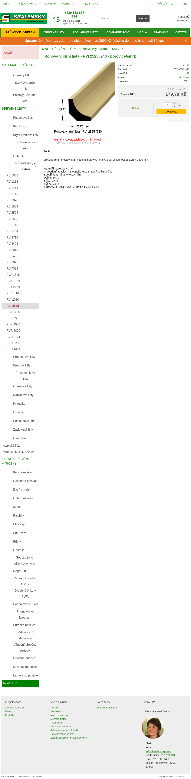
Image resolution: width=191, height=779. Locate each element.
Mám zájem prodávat (106, 707)
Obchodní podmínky (61, 726)
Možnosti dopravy (59, 715)
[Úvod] (23, 18)
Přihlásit (39, 776)
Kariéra (9, 711)
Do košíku (171, 111)
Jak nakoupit (57, 711)
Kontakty (9, 715)
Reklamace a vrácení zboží (64, 730)
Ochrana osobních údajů (63, 734)
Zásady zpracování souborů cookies (69, 737)
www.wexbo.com (25, 776)
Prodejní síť (56, 722)
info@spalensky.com (158, 751)
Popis (47, 151)
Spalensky (184, 77)
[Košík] (173, 18)
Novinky (55, 707)
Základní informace (15, 707)
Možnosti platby (58, 719)
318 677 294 (168, 755)
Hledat (143, 18)
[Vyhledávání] (114, 18)
